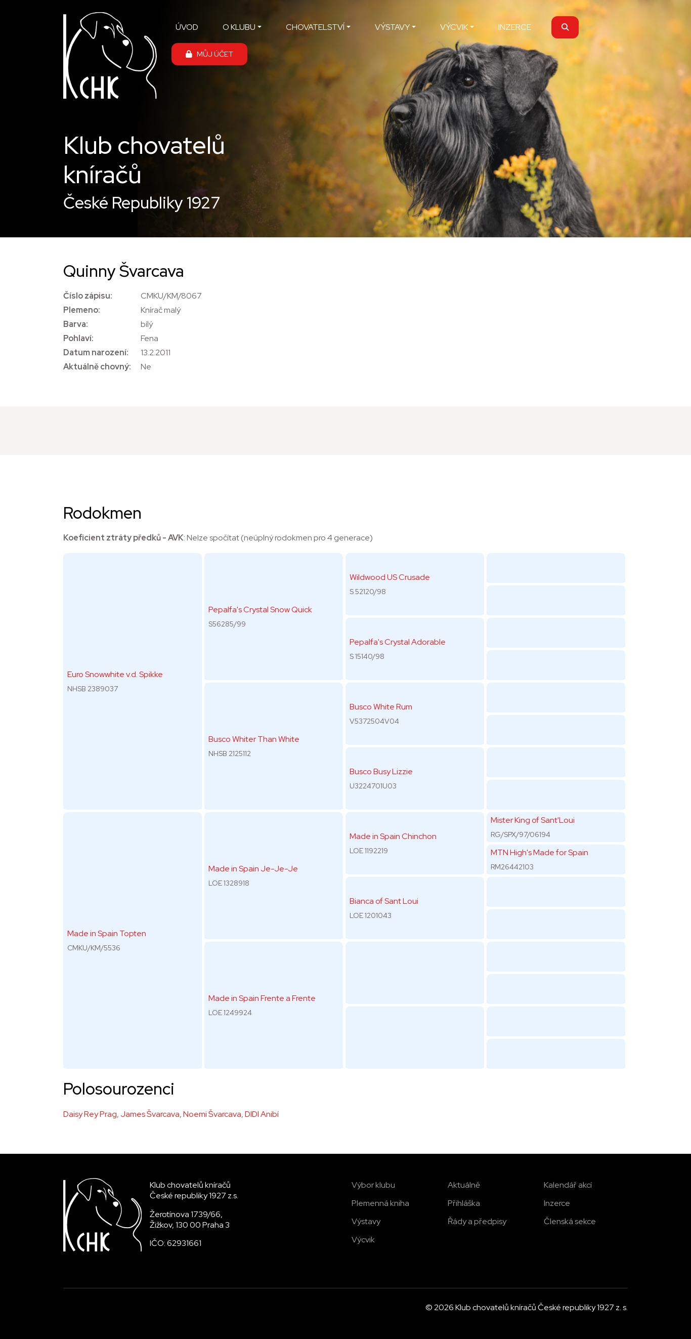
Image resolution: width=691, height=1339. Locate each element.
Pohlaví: (78, 338)
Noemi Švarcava (212, 1114)
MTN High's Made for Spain (539, 852)
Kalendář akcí (568, 1185)
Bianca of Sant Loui (384, 901)
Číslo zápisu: (87, 295)
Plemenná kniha (380, 1203)
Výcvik (363, 1239)
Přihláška (464, 1203)
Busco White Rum (381, 706)
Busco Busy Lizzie (381, 771)
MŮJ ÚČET (209, 54)
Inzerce (557, 1203)
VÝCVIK (454, 27)
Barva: (75, 324)
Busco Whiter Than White (253, 739)
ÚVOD (187, 27)
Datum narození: (95, 352)
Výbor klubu (373, 1185)
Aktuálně (464, 1185)
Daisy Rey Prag (90, 1114)
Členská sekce (570, 1221)
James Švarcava (150, 1114)
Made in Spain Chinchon (393, 836)
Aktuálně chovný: (97, 366)
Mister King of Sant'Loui (533, 820)
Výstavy (366, 1221)
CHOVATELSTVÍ (315, 27)
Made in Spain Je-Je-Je (253, 868)
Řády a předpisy (477, 1221)
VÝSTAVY (392, 27)
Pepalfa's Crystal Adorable (398, 642)
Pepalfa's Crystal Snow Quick (260, 609)
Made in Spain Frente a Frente (262, 998)
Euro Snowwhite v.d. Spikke (115, 674)
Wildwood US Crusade (390, 577)
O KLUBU (239, 27)
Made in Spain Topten (106, 933)
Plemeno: (81, 310)
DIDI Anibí (262, 1114)
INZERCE (514, 27)
